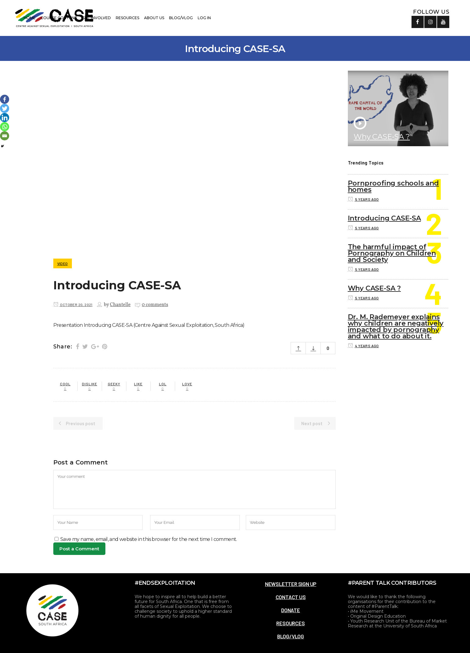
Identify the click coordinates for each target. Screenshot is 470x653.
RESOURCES (290, 623)
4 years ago (363, 346)
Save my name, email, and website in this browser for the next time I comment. (148, 539)
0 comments (155, 305)
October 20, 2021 (73, 304)
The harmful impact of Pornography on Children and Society (392, 253)
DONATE (290, 610)
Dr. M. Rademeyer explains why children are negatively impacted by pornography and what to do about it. (396, 326)
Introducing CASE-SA (384, 218)
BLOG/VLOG (290, 636)
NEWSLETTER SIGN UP (290, 584)
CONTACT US (291, 597)
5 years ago (363, 199)
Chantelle (120, 305)
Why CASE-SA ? (382, 136)
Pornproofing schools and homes (393, 186)
